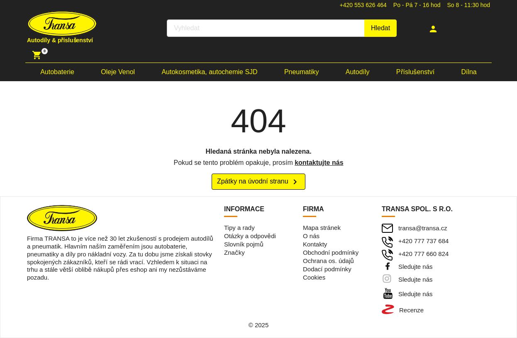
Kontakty (315, 244)
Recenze (411, 310)
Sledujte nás (415, 266)
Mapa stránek (322, 227)
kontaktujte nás (319, 162)
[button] (434, 29)
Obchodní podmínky (330, 252)
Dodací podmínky (327, 269)
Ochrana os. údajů (328, 260)
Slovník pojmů (243, 244)
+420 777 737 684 (423, 240)
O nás (311, 235)
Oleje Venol (118, 71)
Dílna (468, 71)
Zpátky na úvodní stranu (258, 182)
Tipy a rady (239, 227)
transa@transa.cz (422, 228)
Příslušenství (415, 71)
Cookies (314, 277)
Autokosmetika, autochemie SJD (209, 71)
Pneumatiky (301, 71)
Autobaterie (57, 71)
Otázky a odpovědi (250, 235)
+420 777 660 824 (423, 253)
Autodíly (358, 71)
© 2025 (259, 324)
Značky (234, 252)
